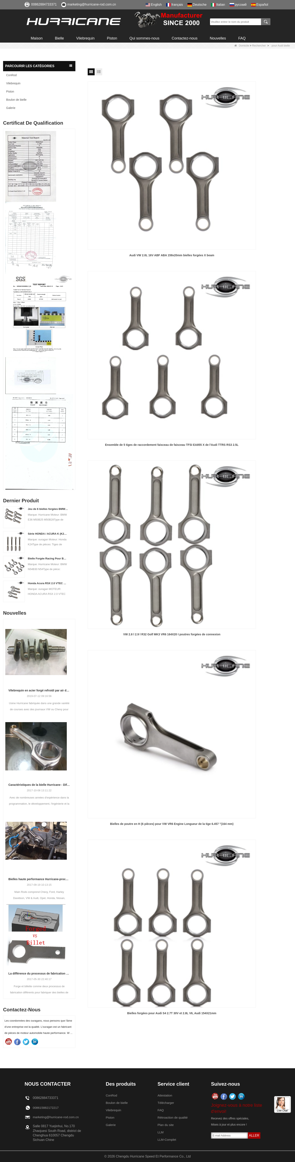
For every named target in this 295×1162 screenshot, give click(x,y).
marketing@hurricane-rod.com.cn (91, 4)
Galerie (10, 108)
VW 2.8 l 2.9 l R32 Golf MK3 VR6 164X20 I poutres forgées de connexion (259, 155)
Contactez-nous (184, 38)
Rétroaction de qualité (173, 1117)
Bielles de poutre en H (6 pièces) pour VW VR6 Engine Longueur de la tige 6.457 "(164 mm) (120, 241)
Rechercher (259, 45)
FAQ (242, 38)
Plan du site (166, 1125)
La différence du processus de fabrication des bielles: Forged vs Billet (39, 973)
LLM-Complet (167, 1139)
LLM (160, 1132)
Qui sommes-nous (144, 38)
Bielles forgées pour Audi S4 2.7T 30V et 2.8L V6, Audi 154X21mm (189, 241)
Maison (37, 38)
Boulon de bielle (16, 99)
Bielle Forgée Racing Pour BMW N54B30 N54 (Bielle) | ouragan (48, 558)
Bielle (59, 38)
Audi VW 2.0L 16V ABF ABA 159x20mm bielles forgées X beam (120, 155)
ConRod (11, 75)
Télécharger (166, 1102)
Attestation (165, 1095)
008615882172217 (46, 1107)
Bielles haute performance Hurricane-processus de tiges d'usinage (39, 879)
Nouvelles (218, 38)
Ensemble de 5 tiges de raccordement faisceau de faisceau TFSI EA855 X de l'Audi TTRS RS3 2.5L (190, 155)
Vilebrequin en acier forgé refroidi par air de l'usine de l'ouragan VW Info (39, 690)
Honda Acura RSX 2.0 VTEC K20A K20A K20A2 (48, 583)
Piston (112, 38)
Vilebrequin (85, 38)
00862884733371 (44, 4)
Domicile (241, 45)
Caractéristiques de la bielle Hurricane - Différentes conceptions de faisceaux (39, 784)
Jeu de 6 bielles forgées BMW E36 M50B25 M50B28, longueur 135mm (48, 508)
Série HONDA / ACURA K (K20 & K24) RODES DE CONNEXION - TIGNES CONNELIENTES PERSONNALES (48, 533)
